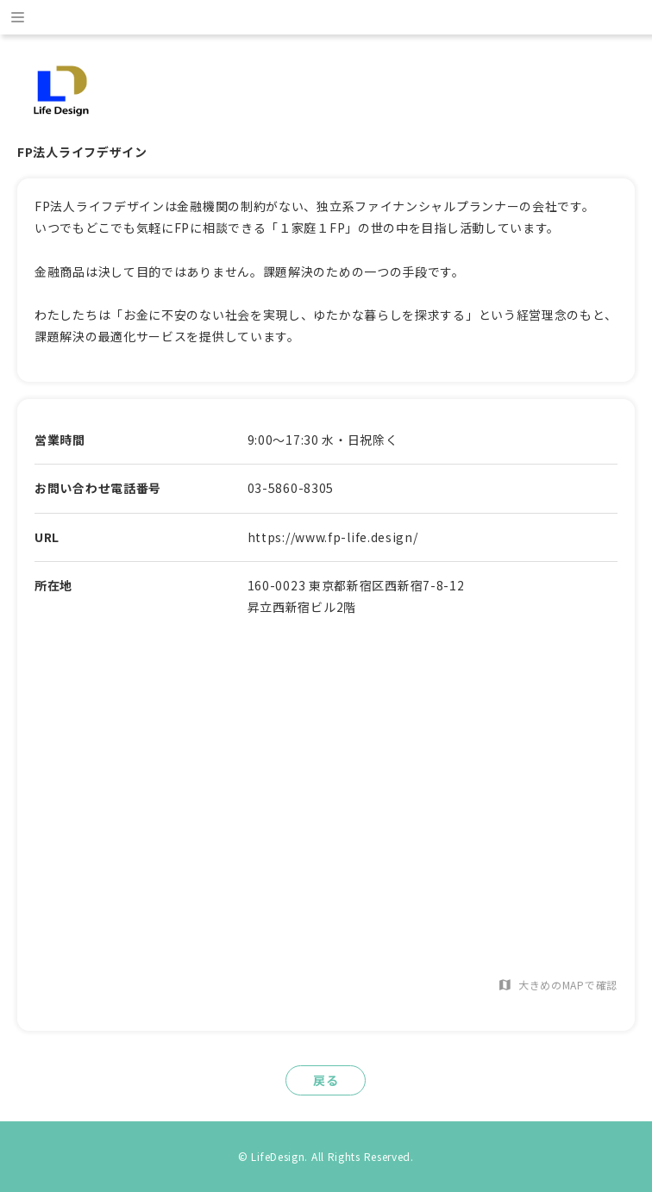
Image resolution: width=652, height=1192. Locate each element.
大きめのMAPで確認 (558, 985)
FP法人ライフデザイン (82, 151)
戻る (325, 1080)
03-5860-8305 (291, 487)
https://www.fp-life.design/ (333, 537)
